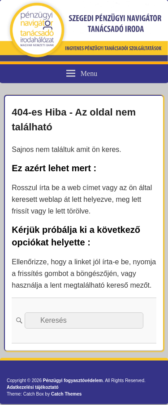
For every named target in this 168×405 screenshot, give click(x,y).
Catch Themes (66, 394)
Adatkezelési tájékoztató (33, 387)
